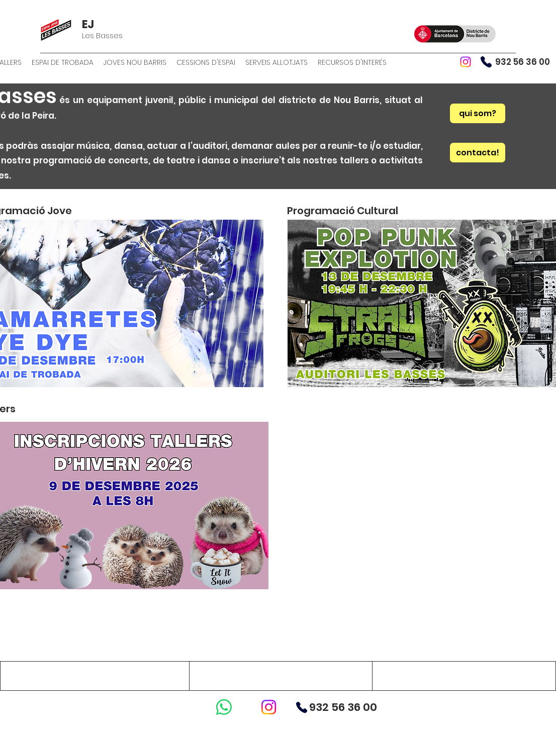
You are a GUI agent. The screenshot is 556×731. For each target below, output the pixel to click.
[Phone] (486, 62)
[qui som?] (477, 113)
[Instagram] (465, 62)
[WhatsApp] (224, 707)
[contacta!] (477, 152)
